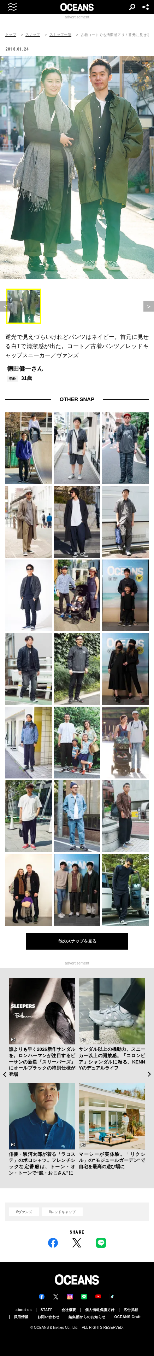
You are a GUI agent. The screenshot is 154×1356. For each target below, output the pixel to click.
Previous (4, 1074)
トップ (10, 34)
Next (149, 1074)
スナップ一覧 (60, 34)
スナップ (32, 34)
